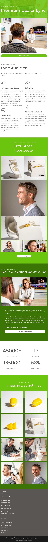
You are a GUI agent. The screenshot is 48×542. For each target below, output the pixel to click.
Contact (3, 532)
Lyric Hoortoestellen (7, 522)
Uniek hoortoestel (6, 525)
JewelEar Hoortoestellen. (37, 537)
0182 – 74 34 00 (5, 505)
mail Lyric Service (6, 508)
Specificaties (4, 530)
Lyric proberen (5, 527)
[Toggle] (46, 533)
